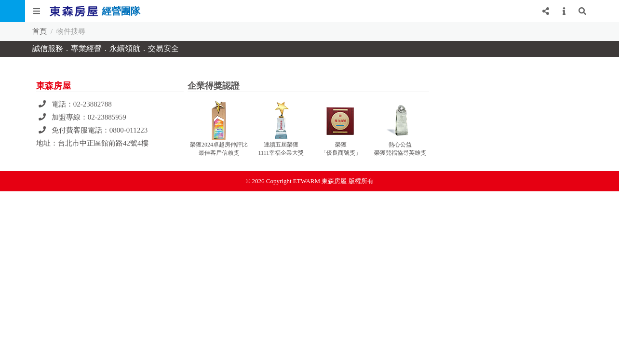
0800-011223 (128, 130)
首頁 (39, 31)
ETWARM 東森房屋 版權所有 (333, 181)
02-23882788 (92, 104)
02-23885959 (107, 117)
